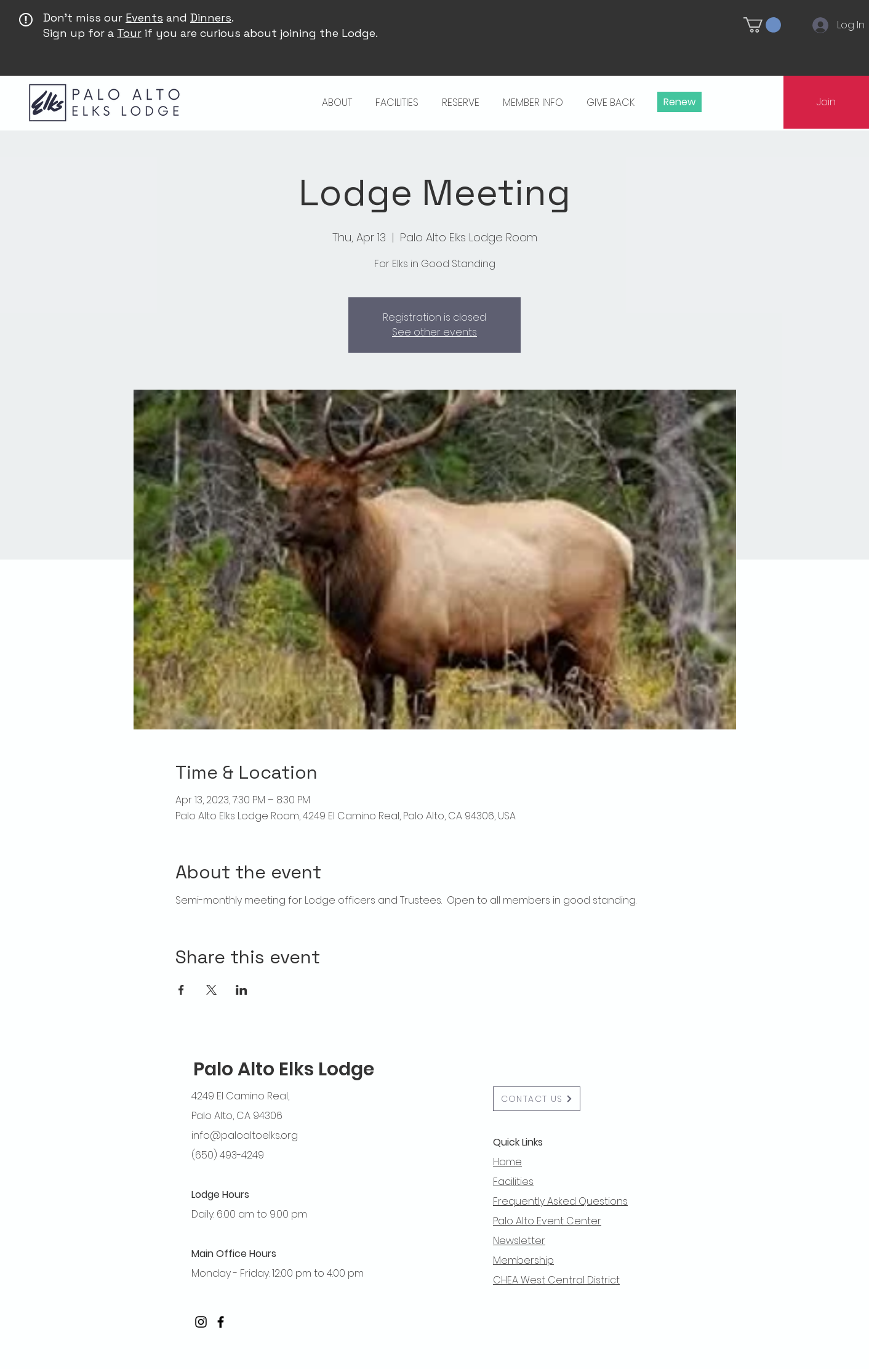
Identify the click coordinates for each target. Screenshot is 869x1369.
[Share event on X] (211, 990)
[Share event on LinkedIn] (241, 990)
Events (144, 17)
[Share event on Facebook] (181, 990)
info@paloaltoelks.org (244, 1135)
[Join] (826, 102)
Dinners (210, 17)
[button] (762, 25)
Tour (129, 33)
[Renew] (679, 102)
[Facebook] (220, 1322)
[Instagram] (201, 1322)
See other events (434, 332)
